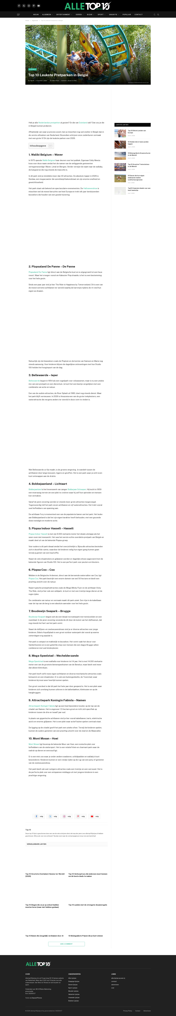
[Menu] (18, 14)
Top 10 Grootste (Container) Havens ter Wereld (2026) (44, 875)
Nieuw (36, 14)
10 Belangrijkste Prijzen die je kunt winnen (85, 936)
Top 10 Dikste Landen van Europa (137, 132)
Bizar (89, 14)
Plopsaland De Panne (38, 272)
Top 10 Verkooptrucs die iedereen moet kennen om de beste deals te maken (87, 875)
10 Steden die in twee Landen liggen (138, 143)
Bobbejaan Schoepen (77, 489)
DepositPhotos (37, 998)
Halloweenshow (90, 188)
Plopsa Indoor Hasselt (38, 534)
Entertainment (63, 14)
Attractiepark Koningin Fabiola (42, 706)
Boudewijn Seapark (37, 617)
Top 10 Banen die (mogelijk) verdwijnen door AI (44, 936)
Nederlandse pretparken (49, 123)
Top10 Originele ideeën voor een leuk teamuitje (139, 189)
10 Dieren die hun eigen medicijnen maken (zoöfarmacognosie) (136, 178)
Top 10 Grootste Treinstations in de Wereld (138, 165)
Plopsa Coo (33, 578)
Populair (127, 14)
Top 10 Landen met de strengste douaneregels (87, 905)
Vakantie (113, 14)
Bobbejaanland (35, 489)
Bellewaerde (34, 381)
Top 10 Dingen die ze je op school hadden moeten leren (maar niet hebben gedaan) (42, 906)
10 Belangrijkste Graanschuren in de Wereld (139, 154)
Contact (139, 14)
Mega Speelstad (36, 661)
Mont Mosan (34, 744)
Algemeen (46, 14)
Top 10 (32, 80)
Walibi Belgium (48, 160)
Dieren (79, 14)
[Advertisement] (66, 103)
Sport (101, 14)
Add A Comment (66, 944)
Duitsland (83, 123)
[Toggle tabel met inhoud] (49, 146)
